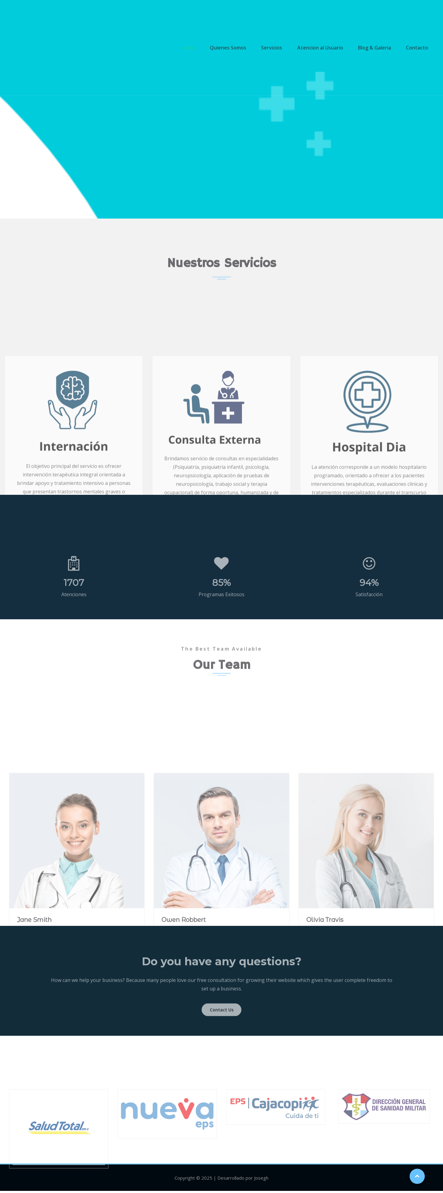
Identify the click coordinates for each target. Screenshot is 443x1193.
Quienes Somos (234, 47)
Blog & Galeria (375, 47)
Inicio (196, 47)
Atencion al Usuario (323, 47)
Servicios (276, 47)
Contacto (417, 47)
